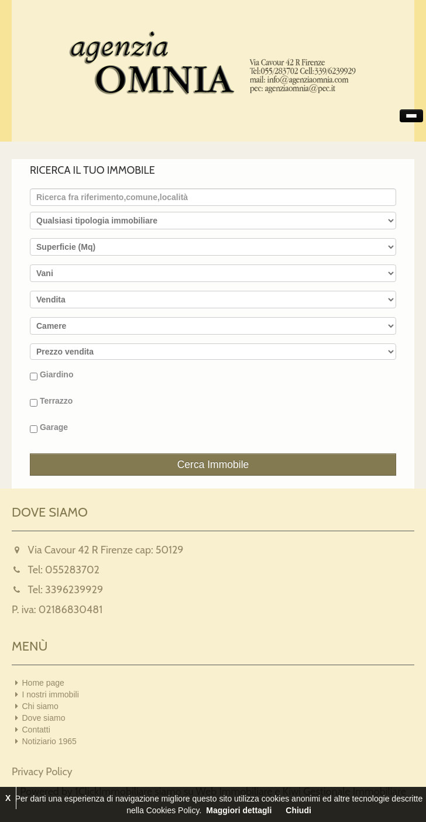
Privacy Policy (42, 771)
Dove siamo (44, 718)
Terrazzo (51, 401)
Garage (49, 427)
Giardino (51, 375)
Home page (43, 682)
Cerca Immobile (213, 464)
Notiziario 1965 (49, 741)
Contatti (36, 729)
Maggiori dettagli (239, 810)
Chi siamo (40, 706)
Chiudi (298, 810)
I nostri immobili (50, 694)
